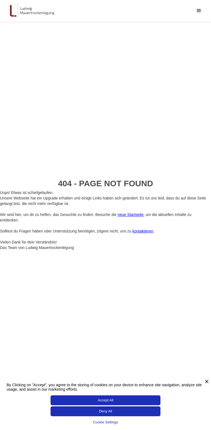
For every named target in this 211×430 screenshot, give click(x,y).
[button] (199, 10)
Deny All (105, 411)
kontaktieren (142, 231)
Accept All (105, 400)
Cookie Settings (105, 422)
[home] (31, 11)
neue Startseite (130, 214)
